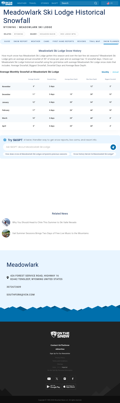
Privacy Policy (60, 357)
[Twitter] (57, 379)
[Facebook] (73, 379)
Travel (32, 3)
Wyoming (18, 34)
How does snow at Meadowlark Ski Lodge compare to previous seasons (36, 154)
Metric (59, 367)
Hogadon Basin (47, 34)
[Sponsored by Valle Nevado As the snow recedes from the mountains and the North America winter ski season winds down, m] (44, 222)
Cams (46, 41)
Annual (116, 72)
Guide (7, 41)
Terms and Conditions (59, 361)
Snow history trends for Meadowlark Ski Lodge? (93, 154)
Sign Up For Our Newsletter (60, 353)
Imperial (64, 367)
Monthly (105, 72)
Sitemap (60, 364)
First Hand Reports (63, 41)
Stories (45, 3)
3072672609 (14, 287)
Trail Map (95, 41)
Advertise (60, 349)
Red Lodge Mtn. (68, 34)
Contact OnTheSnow (60, 345)
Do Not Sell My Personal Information (60, 370)
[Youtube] (49, 379)
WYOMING (9, 27)
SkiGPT (54, 3)
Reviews (81, 41)
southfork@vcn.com (21, 294)
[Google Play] (53, 386)
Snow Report (21, 41)
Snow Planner (111, 41)
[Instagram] (65, 379)
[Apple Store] (69, 386)
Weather (21, 3)
